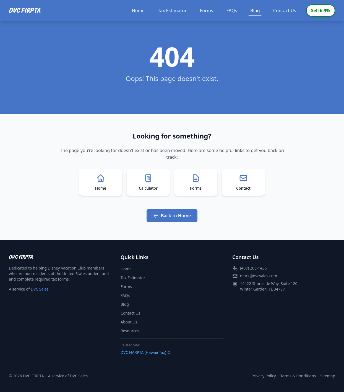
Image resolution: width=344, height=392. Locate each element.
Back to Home (172, 216)
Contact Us (284, 10)
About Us (129, 322)
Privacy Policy (263, 375)
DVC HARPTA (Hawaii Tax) (146, 352)
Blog (255, 11)
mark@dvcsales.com (258, 275)
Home (138, 10)
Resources (130, 330)
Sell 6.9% (320, 10)
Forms (206, 10)
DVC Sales (40, 289)
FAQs (231, 10)
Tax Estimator (172, 10)
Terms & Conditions (298, 375)
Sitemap (327, 375)
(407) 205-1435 (253, 268)
